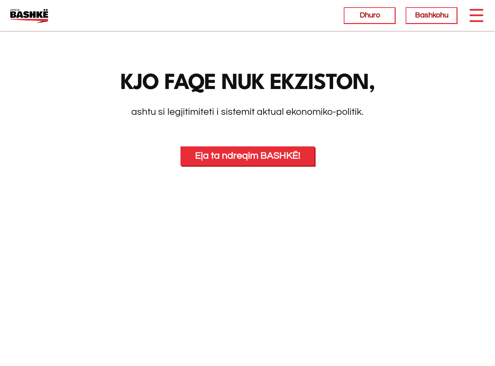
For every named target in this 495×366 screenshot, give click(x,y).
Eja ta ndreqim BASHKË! (247, 156)
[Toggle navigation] (476, 15)
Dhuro (370, 15)
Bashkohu (431, 15)
